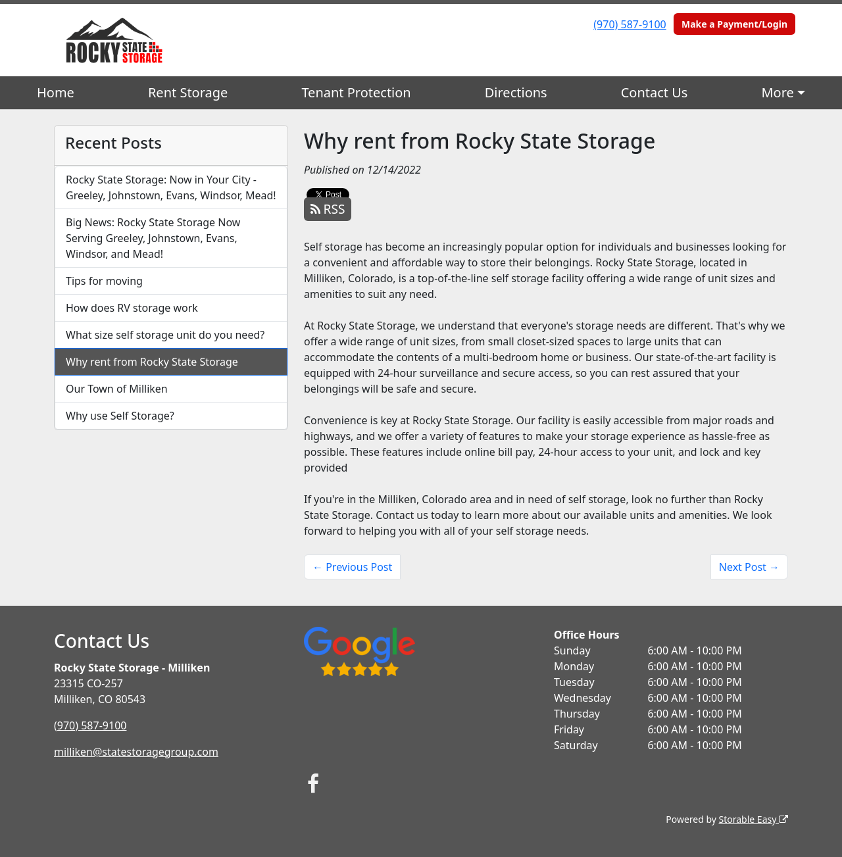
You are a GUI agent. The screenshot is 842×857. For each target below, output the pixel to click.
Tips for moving (104, 281)
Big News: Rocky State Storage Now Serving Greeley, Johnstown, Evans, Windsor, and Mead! (153, 238)
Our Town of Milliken (117, 388)
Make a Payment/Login (734, 24)
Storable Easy (753, 819)
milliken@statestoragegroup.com (136, 752)
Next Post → (749, 567)
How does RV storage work (132, 308)
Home (55, 92)
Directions (516, 92)
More (777, 92)
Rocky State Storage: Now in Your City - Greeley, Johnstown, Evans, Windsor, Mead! (171, 187)
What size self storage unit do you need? (165, 335)
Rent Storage (188, 92)
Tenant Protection (355, 92)
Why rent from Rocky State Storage (152, 362)
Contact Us (654, 92)
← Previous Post (352, 567)
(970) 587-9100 (629, 24)
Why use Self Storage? (120, 415)
